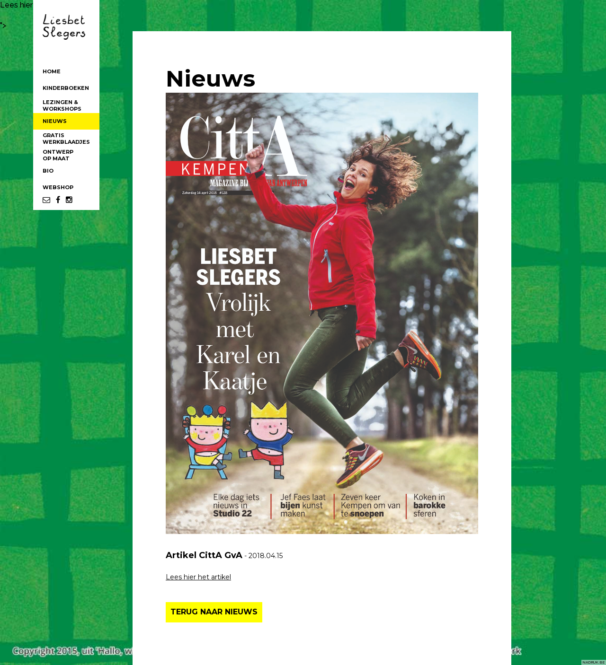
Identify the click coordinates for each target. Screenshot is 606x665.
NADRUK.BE (593, 662)
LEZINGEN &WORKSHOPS (62, 105)
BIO (48, 170)
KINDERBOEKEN (66, 88)
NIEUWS (55, 121)
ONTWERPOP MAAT (58, 155)
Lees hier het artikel (198, 577)
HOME (52, 71)
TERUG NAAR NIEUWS (214, 611)
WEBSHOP (58, 187)
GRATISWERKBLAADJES (66, 138)
